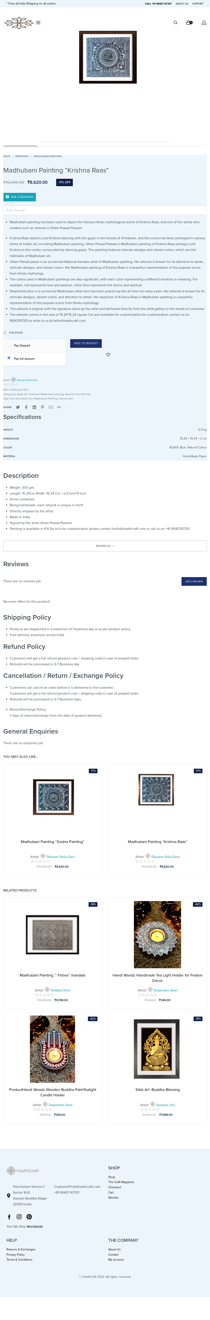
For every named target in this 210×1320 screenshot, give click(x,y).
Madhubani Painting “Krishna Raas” (157, 841)
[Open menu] (38, 22)
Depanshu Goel (165, 990)
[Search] (175, 22)
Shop (6, 156)
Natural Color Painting (78, 394)
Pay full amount (24, 359)
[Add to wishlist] (108, 354)
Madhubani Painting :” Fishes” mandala (52, 975)
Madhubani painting (48, 156)
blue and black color (21, 398)
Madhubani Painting (45, 398)
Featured (34, 394)
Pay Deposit (22, 345)
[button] (105, 545)
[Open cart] (189, 22)
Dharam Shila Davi (27, 380)
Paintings (22, 156)
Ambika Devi (60, 990)
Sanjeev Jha (165, 1105)
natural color (66, 398)
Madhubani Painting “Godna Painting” (52, 841)
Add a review (194, 581)
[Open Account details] (204, 22)
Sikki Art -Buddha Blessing (157, 1089)
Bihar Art (22, 394)
